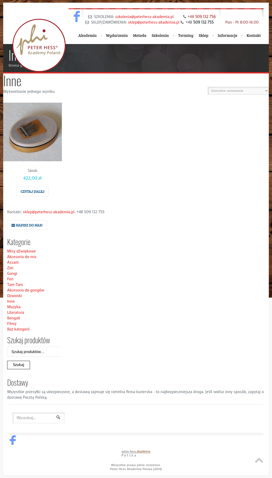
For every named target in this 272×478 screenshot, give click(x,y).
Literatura (15, 312)
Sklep (206, 35)
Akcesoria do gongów (25, 290)
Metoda (139, 35)
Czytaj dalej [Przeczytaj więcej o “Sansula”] (32, 191)
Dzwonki (14, 295)
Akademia (90, 35)
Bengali (13, 318)
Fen (10, 279)
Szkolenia (163, 35)
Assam (13, 262)
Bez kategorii (18, 329)
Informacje (230, 35)
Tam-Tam (15, 284)
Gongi (12, 273)
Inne (11, 301)
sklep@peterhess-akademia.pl (154, 22)
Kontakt (253, 35)
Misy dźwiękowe (21, 251)
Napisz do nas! (26, 225)
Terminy (186, 35)
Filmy (11, 323)
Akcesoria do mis (22, 256)
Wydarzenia (117, 35)
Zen (10, 268)
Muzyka (14, 307)
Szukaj (18, 364)
